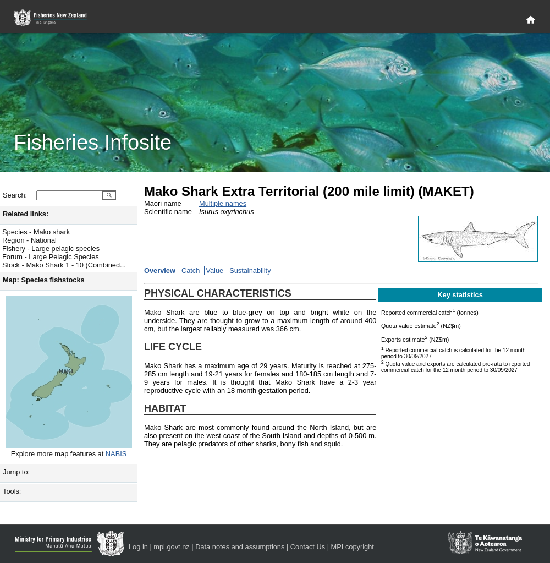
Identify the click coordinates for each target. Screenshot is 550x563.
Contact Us (307, 547)
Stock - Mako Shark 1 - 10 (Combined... (64, 265)
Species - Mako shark (36, 232)
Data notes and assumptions (239, 547)
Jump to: (16, 472)
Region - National (29, 240)
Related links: (25, 214)
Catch (191, 270)
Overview (159, 270)
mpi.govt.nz (171, 547)
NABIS (116, 454)
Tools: (12, 491)
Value (214, 270)
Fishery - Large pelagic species (51, 248)
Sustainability (250, 270)
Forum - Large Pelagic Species (50, 257)
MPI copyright (352, 547)
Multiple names (222, 203)
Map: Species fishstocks (44, 280)
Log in (138, 547)
